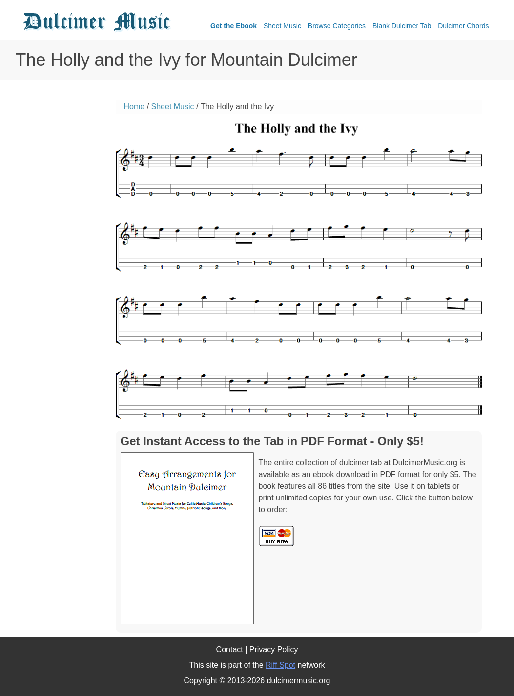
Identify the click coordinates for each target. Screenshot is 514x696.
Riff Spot (280, 665)
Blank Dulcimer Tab (401, 26)
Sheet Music (282, 26)
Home (134, 106)
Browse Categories (337, 26)
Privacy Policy (273, 649)
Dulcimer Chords (463, 26)
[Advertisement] (60, 251)
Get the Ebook (233, 26)
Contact (229, 649)
